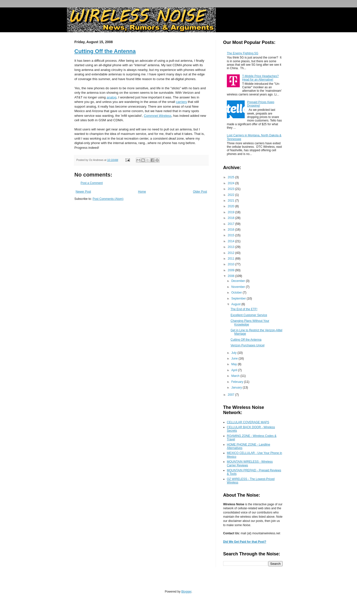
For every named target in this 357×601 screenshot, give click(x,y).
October (237, 292)
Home (142, 191)
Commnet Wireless (157, 116)
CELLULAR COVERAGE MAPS (248, 422)
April (234, 370)
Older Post (200, 191)
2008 (231, 276)
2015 (231, 235)
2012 (231, 253)
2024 (231, 183)
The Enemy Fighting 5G (242, 53)
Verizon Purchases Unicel (248, 345)
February (237, 382)
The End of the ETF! (244, 309)
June (234, 358)
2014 (231, 241)
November (238, 287)
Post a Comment (92, 183)
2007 (231, 394)
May (234, 364)
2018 (231, 218)
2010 (231, 264)
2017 (231, 224)
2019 (231, 212)
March (235, 376)
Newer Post (83, 191)
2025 (231, 177)
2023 (231, 189)
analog (112, 97)
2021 (231, 200)
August (236, 304)
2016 (231, 229)
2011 (231, 258)
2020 (231, 206)
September (239, 298)
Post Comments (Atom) (107, 199)
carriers (181, 102)
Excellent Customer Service (249, 315)
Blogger (186, 591)
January (237, 387)
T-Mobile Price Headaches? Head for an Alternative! (260, 77)
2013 (231, 247)
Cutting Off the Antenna (105, 51)
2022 (231, 195)
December (238, 281)
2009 (231, 270)
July (234, 353)
